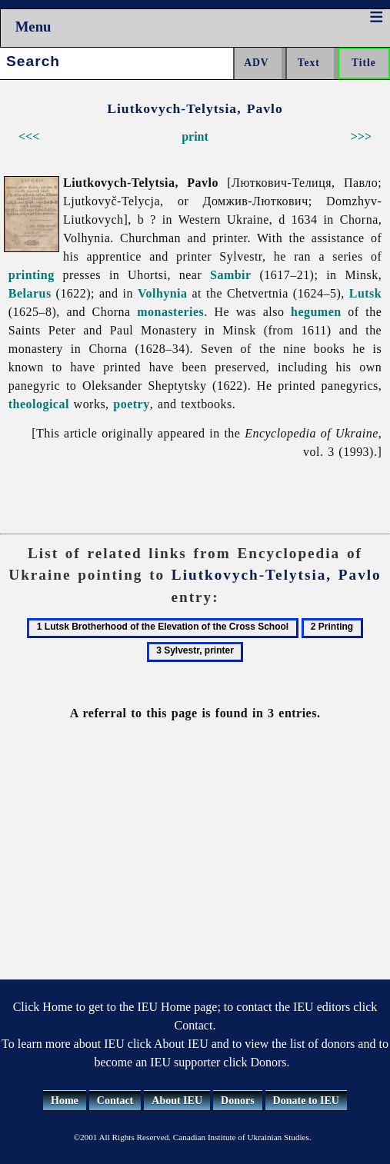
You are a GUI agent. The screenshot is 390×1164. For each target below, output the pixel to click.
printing (31, 274)
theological (38, 404)
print (195, 136)
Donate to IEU (306, 1100)
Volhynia (163, 293)
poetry (131, 404)
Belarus (30, 293)
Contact (115, 1100)
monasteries (170, 311)
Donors (238, 1100)
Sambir (231, 274)
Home (64, 1100)
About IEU (177, 1100)
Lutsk (365, 293)
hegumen (316, 311)
